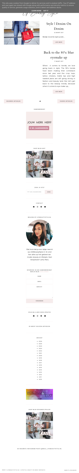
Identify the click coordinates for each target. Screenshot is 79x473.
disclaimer (44, 272)
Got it (45, 11)
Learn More (36, 11)
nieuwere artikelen (13, 101)
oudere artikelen (66, 101)
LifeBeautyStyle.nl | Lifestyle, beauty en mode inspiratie (26, 470)
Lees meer (58, 42)
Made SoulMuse (70, 470)
